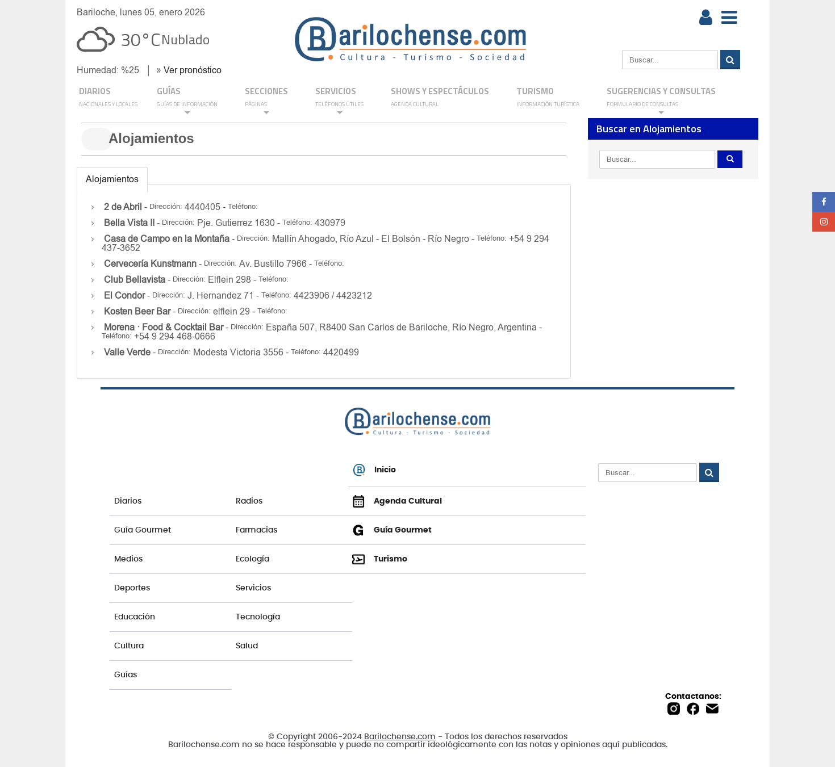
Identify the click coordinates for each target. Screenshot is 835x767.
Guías (125, 675)
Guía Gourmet (142, 530)
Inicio (374, 470)
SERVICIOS (339, 101)
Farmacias (256, 530)
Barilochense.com (400, 737)
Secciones (266, 101)
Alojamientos (112, 179)
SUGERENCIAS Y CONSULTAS (661, 101)
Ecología (252, 559)
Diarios (127, 501)
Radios (249, 501)
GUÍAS (187, 101)
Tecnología (258, 617)
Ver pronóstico (193, 70)
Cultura (129, 646)
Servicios (253, 588)
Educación (134, 617)
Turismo (547, 98)
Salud (247, 646)
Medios (128, 559)
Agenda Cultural (397, 501)
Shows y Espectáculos (440, 98)
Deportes (132, 588)
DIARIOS (108, 98)
